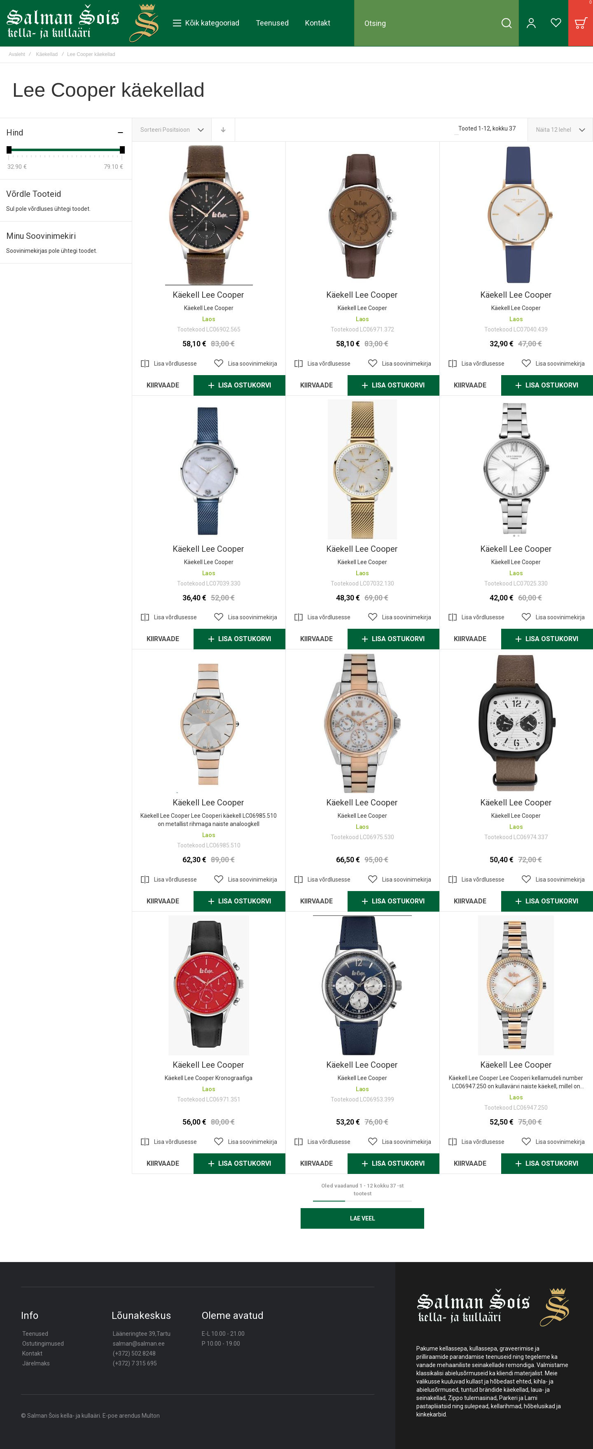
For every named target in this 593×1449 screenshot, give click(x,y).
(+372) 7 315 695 (135, 1363)
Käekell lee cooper (516, 295)
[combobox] (436, 23)
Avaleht (17, 54)
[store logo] (82, 23)
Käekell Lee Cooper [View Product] (208, 215)
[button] (245, 364)
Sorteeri (150, 129)
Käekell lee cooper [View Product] (516, 215)
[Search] (506, 23)
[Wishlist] (556, 23)
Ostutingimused (43, 1343)
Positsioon (177, 129)
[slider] (8, 150)
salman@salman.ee (139, 1343)
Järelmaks (36, 1363)
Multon (151, 1416)
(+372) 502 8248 (134, 1353)
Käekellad (47, 54)
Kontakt (32, 1353)
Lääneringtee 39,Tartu (141, 1333)
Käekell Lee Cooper (208, 295)
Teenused (35, 1333)
